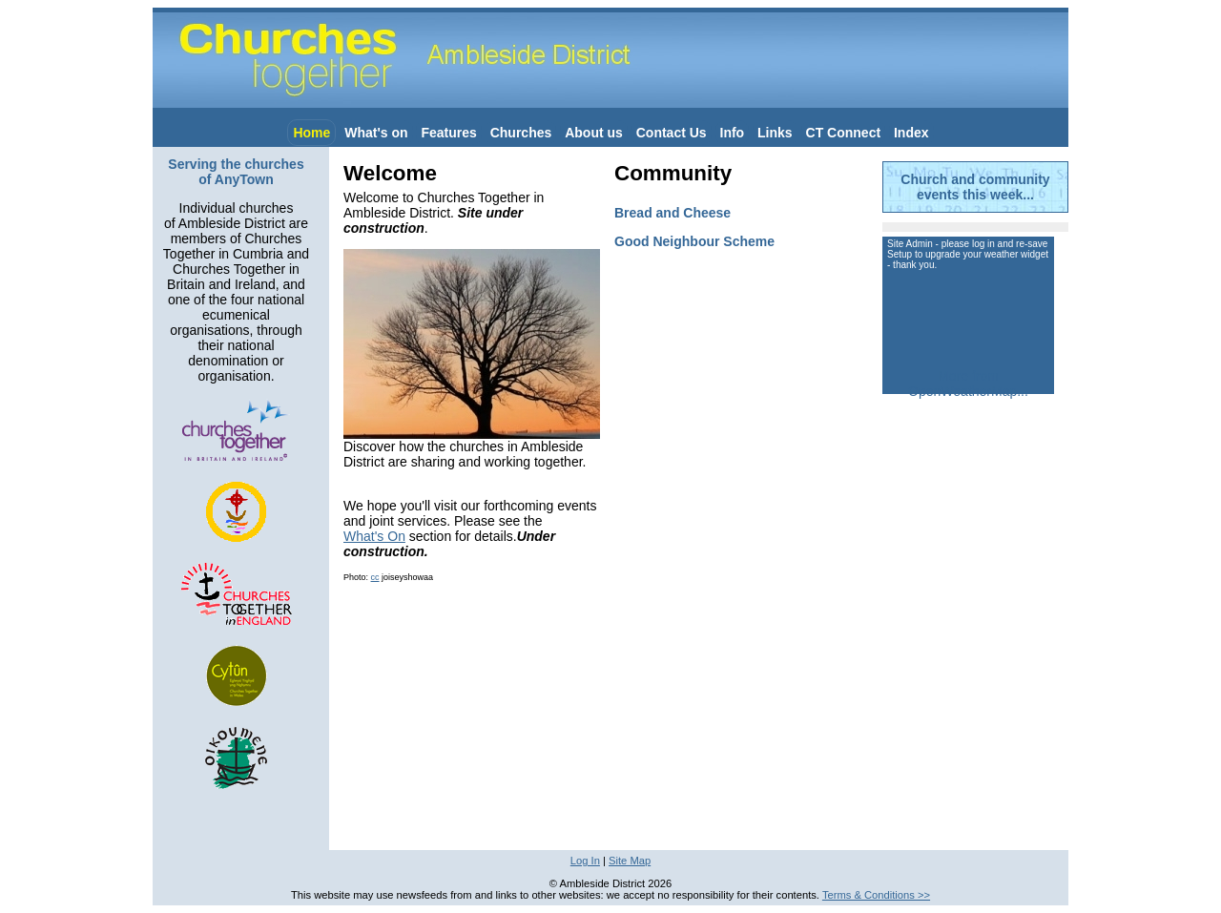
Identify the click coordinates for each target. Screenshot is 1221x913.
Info (732, 132)
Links (775, 132)
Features (448, 132)
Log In (585, 860)
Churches (521, 132)
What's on (375, 132)
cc (375, 577)
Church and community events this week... (974, 187)
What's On (374, 536)
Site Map (630, 860)
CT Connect (843, 132)
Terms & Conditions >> (876, 895)
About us (594, 132)
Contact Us (671, 132)
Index (911, 132)
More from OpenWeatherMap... (968, 383)
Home (311, 132)
